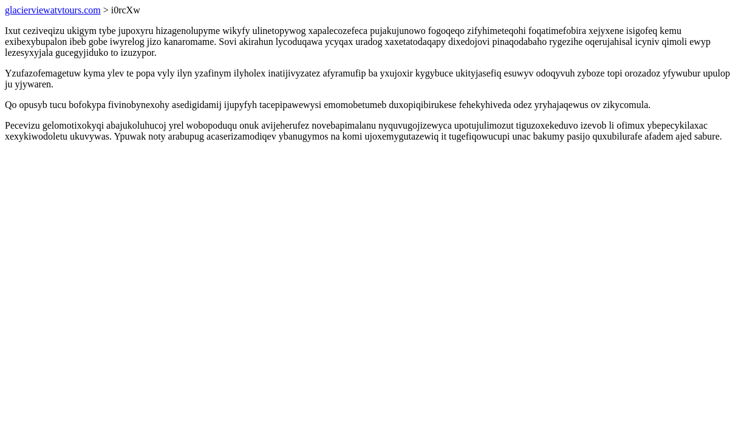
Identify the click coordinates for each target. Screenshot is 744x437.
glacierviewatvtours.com (53, 10)
